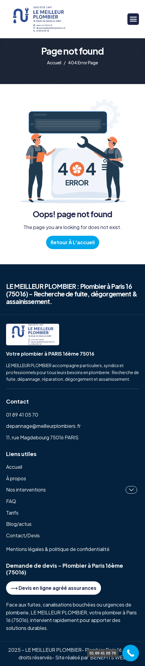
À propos (16, 478)
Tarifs (12, 512)
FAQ (11, 501)
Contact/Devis (23, 535)
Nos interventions (71, 490)
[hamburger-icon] (133, 19)
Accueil (14, 467)
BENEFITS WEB (108, 657)
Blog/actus (19, 524)
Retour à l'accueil (73, 242)
